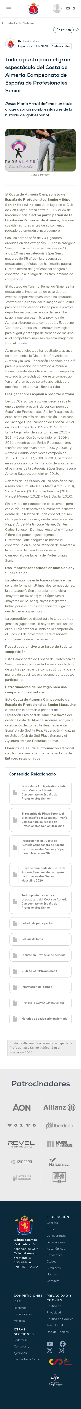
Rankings (20, 1308)
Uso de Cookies (58, 1332)
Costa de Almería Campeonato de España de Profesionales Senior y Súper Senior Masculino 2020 (41, 1047)
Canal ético (55, 1255)
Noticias (52, 1274)
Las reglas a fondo (27, 1359)
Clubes (51, 1261)
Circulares (54, 1268)
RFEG (17, 1301)
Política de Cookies (60, 1319)
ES (68, 9)
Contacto (53, 1281)
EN (74, 9)
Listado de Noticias (18, 23)
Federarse (21, 1340)
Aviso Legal (55, 1325)
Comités (52, 1223)
